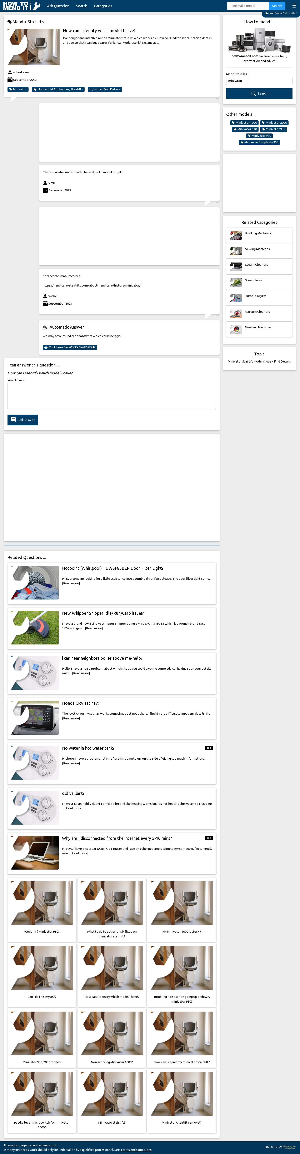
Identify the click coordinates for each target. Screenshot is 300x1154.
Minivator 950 (259, 136)
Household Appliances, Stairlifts (58, 89)
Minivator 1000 (244, 123)
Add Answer (23, 420)
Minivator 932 (273, 129)
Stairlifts (36, 21)
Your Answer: (17, 380)
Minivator (18, 89)
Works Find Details (105, 89)
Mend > (18, 22)
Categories (103, 6)
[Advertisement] (129, 132)
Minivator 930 (245, 129)
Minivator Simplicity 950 (259, 142)
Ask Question (58, 6)
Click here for (69, 347)
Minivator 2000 (274, 123)
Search (81, 6)
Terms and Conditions (136, 1150)
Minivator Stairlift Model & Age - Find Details (259, 361)
